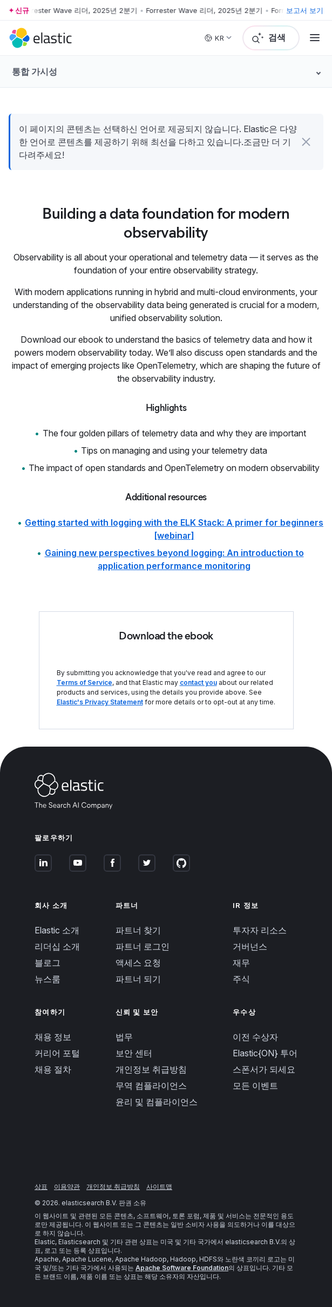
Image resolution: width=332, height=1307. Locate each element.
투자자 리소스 (260, 930)
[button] (306, 142)
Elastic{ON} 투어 (265, 1053)
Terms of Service (84, 682)
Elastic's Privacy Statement (100, 702)
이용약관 (67, 1186)
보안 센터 (134, 1053)
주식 (241, 978)
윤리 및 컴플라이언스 (157, 1101)
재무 (241, 962)
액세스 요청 (138, 962)
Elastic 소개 (57, 930)
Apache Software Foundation (181, 1268)
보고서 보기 (304, 10)
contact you (198, 682)
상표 (41, 1186)
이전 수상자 (255, 1036)
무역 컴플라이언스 (151, 1085)
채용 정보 (53, 1036)
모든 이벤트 (255, 1085)
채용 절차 (53, 1069)
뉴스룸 (47, 978)
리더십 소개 (57, 946)
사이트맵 (159, 1186)
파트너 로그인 (143, 946)
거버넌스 (250, 946)
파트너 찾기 (138, 930)
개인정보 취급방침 (151, 1069)
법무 (124, 1036)
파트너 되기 (138, 978)
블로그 (47, 962)
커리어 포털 (57, 1053)
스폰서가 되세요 (264, 1069)
